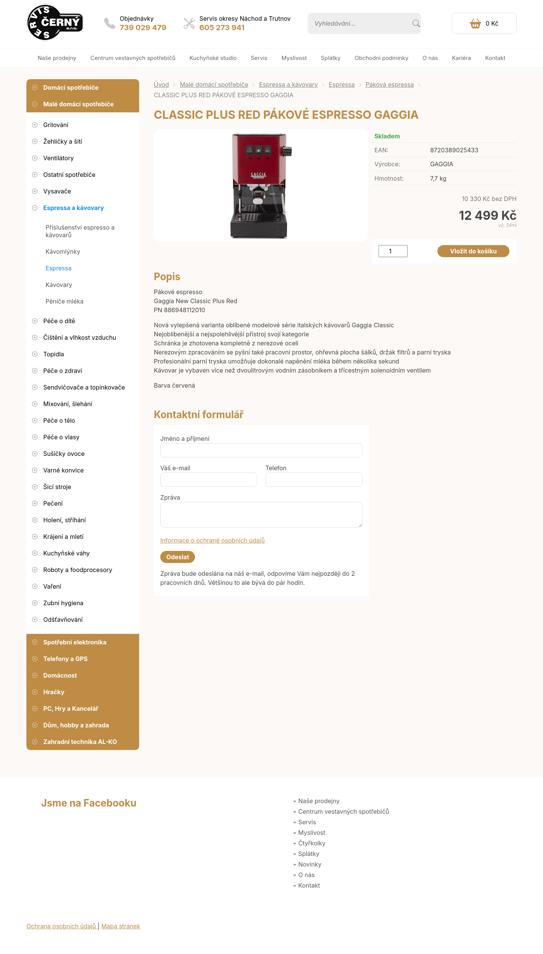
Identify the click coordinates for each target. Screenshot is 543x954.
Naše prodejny (319, 801)
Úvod (161, 84)
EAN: (381, 150)
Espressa (342, 84)
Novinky (309, 864)
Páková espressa (390, 84)
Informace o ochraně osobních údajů (212, 540)
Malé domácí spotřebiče (214, 84)
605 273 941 (222, 27)
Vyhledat (416, 23)
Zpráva (170, 497)
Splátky (308, 853)
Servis (307, 822)
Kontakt (309, 885)
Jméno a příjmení (184, 438)
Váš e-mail (175, 468)
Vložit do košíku (473, 251)
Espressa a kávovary (288, 84)
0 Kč (492, 23)
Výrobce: (387, 164)
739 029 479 (143, 27)
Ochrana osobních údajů (62, 926)
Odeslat (177, 557)
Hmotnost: (389, 178)
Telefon (276, 468)
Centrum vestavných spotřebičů (343, 811)
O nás (306, 875)
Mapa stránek (120, 926)
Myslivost (311, 832)
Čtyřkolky (311, 843)
